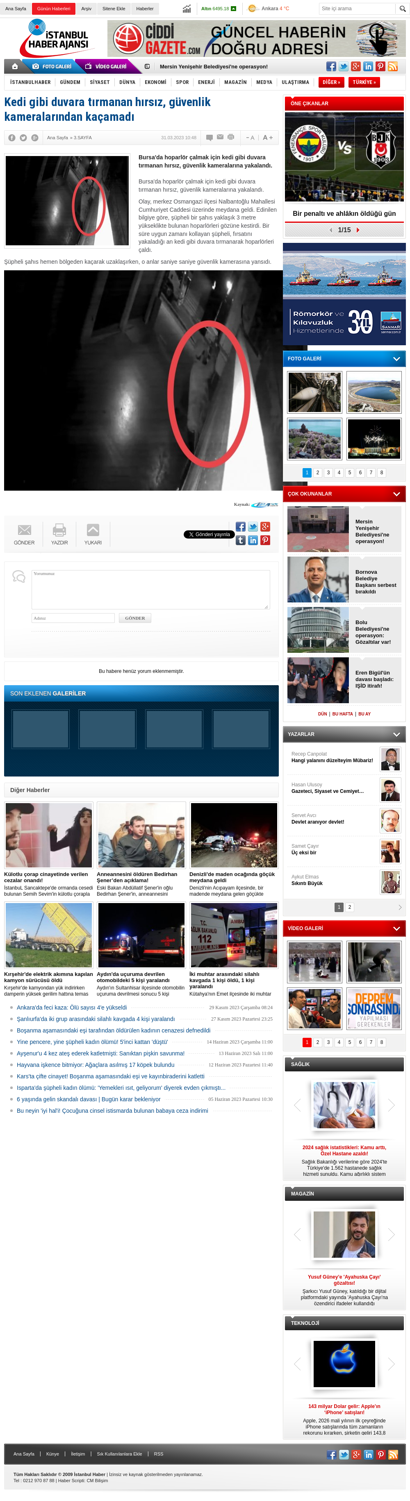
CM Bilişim (97, 1480)
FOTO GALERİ (304, 359)
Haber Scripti (71, 1480)
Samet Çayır (335, 849)
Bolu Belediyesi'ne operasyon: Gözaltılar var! (373, 632)
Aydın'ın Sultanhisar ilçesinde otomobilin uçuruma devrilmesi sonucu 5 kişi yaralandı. (141, 984)
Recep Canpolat (335, 757)
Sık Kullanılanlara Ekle (119, 1453)
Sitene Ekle (113, 8)
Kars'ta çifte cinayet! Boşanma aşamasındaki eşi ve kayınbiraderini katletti (111, 1076)
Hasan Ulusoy (335, 788)
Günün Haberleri (54, 8)
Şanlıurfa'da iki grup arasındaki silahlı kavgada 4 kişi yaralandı (96, 1019)
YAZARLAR (301, 734)
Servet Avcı (335, 819)
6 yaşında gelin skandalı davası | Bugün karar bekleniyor (89, 1099)
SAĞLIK (300, 1064)
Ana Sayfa (15, 8)
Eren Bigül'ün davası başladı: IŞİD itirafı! (374, 679)
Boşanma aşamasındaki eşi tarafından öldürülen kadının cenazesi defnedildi (113, 1030)
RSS (159, 1453)
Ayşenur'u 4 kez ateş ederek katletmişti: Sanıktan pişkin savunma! (100, 1053)
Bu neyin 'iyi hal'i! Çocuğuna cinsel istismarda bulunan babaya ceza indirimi (112, 1110)
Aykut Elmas (335, 880)
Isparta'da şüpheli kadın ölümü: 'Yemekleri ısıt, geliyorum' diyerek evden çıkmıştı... (121, 1087)
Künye (52, 1453)
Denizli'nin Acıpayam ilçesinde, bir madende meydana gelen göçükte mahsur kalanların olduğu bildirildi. (234, 884)
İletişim (78, 1453)
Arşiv (86, 8)
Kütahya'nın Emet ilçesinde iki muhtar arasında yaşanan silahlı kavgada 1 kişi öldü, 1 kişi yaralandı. (234, 984)
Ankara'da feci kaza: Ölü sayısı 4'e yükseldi (72, 1007)
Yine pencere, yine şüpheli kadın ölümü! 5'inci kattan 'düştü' (92, 1042)
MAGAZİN (302, 1194)
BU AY (364, 714)
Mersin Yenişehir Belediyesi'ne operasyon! (214, 66)
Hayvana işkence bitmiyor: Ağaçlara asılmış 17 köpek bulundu (95, 1065)
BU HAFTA (343, 714)
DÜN (322, 714)
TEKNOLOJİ (305, 1323)
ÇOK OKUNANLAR (310, 494)
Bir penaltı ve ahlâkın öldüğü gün (344, 213)
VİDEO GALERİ (305, 928)
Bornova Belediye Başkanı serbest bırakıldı (375, 582)
